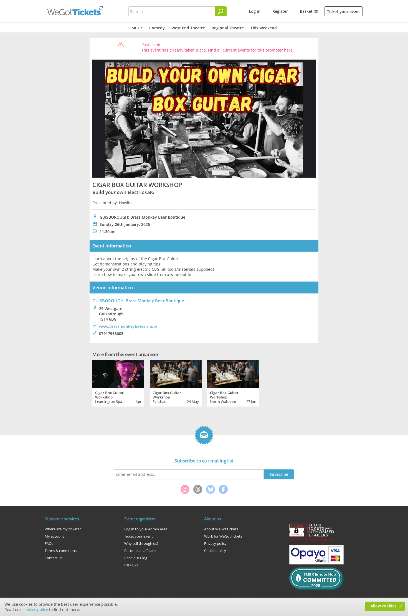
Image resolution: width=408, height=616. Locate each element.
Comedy (157, 27)
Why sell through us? (141, 543)
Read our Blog (135, 557)
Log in (254, 11)
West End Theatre (188, 27)
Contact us (53, 557)
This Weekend (263, 27)
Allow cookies (383, 606)
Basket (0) (309, 11)
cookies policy (35, 609)
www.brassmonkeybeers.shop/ (128, 326)
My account (54, 536)
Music (137, 27)
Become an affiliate (140, 550)
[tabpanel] (118, 383)
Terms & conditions (61, 550)
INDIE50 (131, 565)
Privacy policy (215, 543)
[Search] (221, 11)
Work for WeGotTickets (223, 536)
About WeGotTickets (221, 528)
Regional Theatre (228, 27)
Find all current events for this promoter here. (251, 50)
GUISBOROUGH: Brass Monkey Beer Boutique (138, 300)
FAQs (49, 543)
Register (280, 11)
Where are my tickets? (63, 528)
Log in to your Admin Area (145, 528)
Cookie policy (215, 550)
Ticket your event (343, 11)
